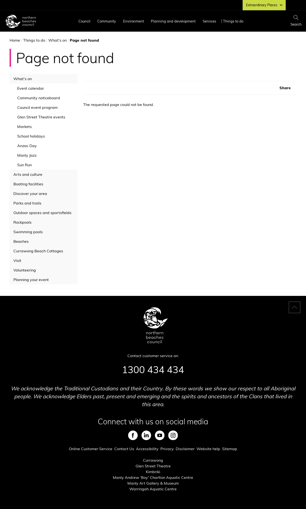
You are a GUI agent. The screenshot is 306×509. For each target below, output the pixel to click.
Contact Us (124, 448)
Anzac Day (27, 145)
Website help (208, 448)
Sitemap (229, 448)
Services (209, 21)
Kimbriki (153, 471)
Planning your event (31, 279)
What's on (57, 40)
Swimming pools (28, 231)
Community (106, 21)
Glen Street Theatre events (41, 117)
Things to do (233, 21)
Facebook (133, 435)
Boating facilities (28, 184)
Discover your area (30, 193)
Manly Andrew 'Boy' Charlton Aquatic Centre (153, 477)
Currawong (153, 460)
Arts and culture (27, 174)
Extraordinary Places (264, 5)
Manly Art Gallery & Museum (153, 483)
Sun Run (24, 164)
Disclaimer (185, 448)
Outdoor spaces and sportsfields (42, 212)
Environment (133, 21)
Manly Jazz (27, 155)
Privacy (167, 448)
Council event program (37, 107)
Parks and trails (27, 203)
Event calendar (30, 88)
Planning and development (173, 21)
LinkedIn (146, 435)
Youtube (159, 435)
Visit (17, 260)
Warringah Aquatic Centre (153, 489)
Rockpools (22, 222)
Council (84, 21)
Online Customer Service (90, 448)
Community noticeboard (38, 97)
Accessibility (147, 448)
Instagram (173, 435)
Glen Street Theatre (153, 466)
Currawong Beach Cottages (38, 251)
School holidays (31, 136)
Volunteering (24, 270)
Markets (24, 126)
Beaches (21, 241)
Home (15, 40)
